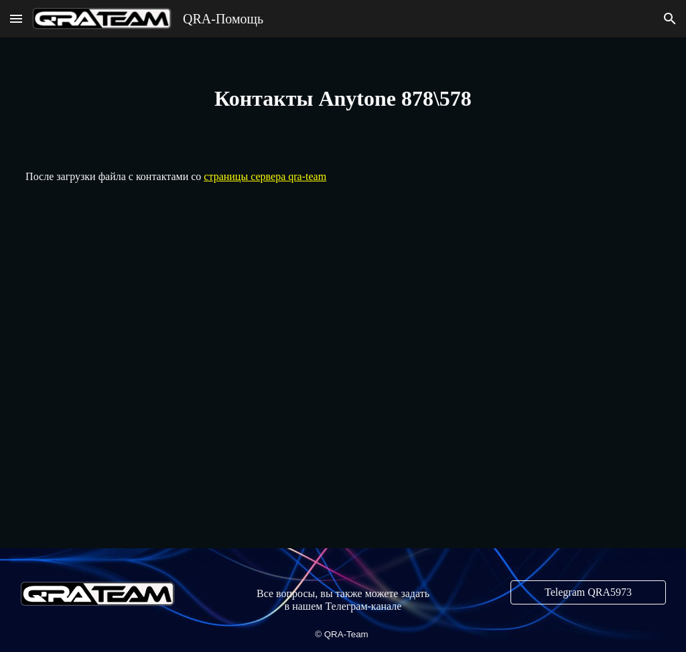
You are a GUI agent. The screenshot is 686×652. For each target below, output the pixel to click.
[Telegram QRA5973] (588, 592)
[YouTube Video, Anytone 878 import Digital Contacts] (343, 371)
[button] (16, 18)
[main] (343, 98)
